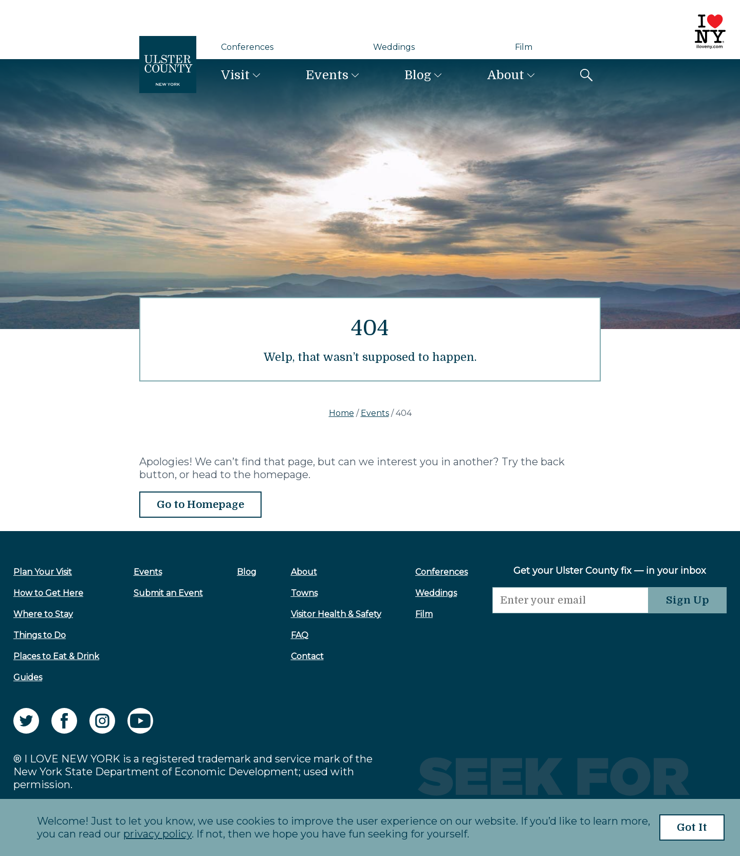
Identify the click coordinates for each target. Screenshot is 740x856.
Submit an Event (168, 593)
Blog (417, 75)
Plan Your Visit (42, 572)
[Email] (570, 600)
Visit (235, 75)
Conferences (247, 47)
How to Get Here (48, 593)
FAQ (299, 635)
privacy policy (157, 834)
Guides (27, 677)
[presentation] (570, 633)
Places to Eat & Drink (56, 656)
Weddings (394, 47)
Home (341, 413)
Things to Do (39, 635)
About (505, 75)
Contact (307, 656)
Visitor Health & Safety (336, 614)
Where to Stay (43, 614)
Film (523, 47)
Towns (304, 593)
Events (327, 75)
